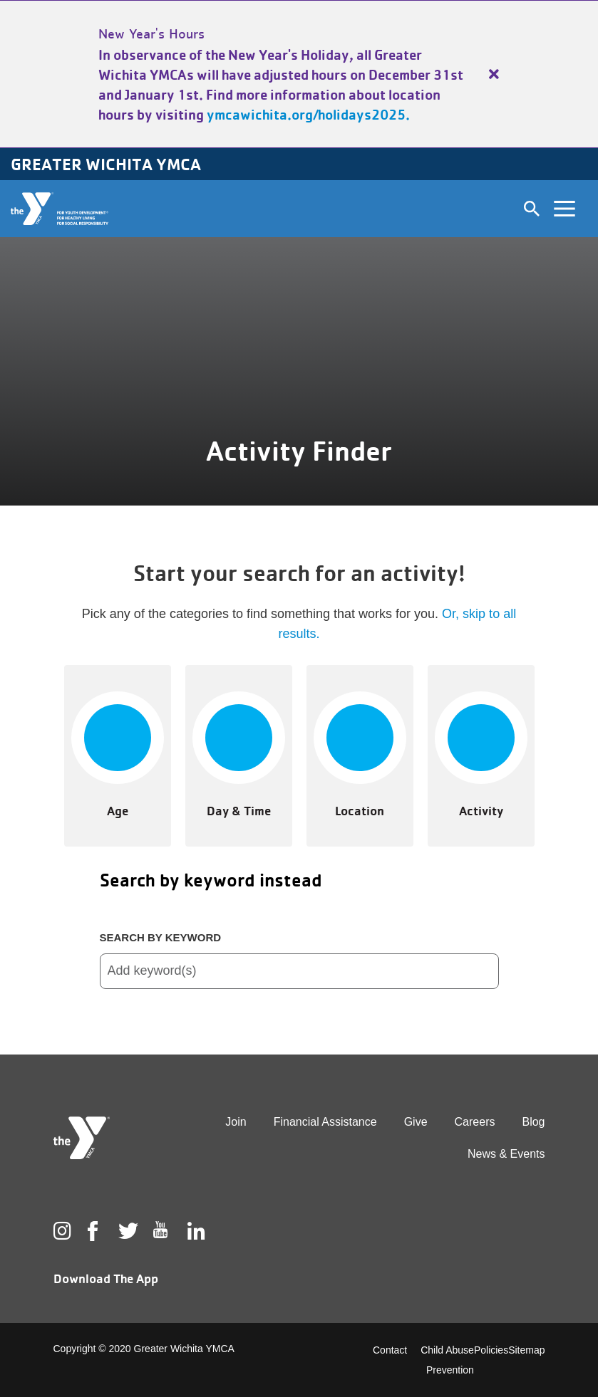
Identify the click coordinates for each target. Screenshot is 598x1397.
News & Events (506, 1154)
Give (416, 1122)
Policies (491, 1350)
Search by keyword (161, 937)
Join (235, 1122)
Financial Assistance (325, 1122)
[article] (299, 74)
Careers (475, 1122)
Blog (533, 1122)
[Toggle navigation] (564, 208)
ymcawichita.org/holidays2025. (308, 114)
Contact (390, 1350)
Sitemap (526, 1350)
